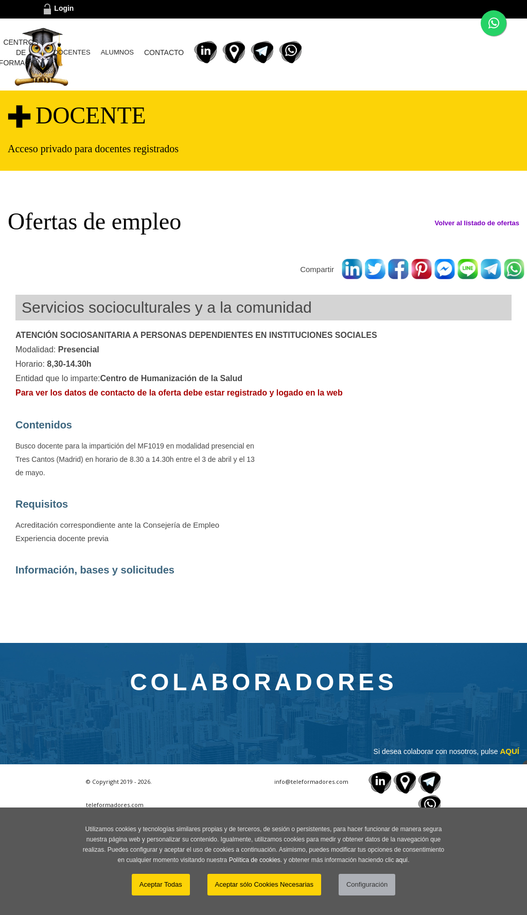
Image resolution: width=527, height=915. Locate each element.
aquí (402, 860)
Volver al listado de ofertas (477, 223)
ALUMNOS (326, 52)
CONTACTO (373, 52)
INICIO (122, 52)
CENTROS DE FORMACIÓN (224, 52)
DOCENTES (281, 52)
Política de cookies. (255, 860)
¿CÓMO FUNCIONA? (164, 52)
